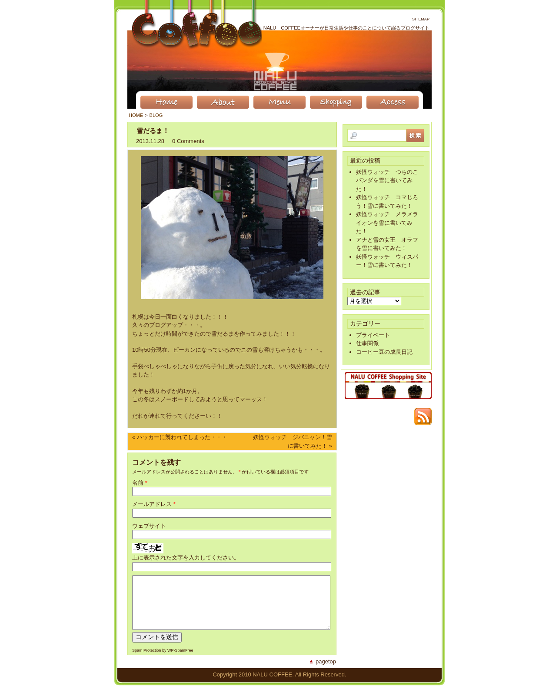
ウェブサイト (149, 526)
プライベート (373, 335)
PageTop (326, 672)
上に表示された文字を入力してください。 (186, 557)
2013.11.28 (150, 141)
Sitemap (420, 19)
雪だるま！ (152, 130)
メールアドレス (152, 504)
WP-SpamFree (180, 661)
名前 (137, 483)
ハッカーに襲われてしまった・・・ (182, 437)
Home (136, 115)
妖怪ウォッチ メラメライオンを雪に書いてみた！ (387, 222)
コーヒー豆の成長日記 (384, 352)
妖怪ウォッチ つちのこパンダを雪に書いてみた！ (387, 180)
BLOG (156, 115)
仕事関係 (367, 343)
